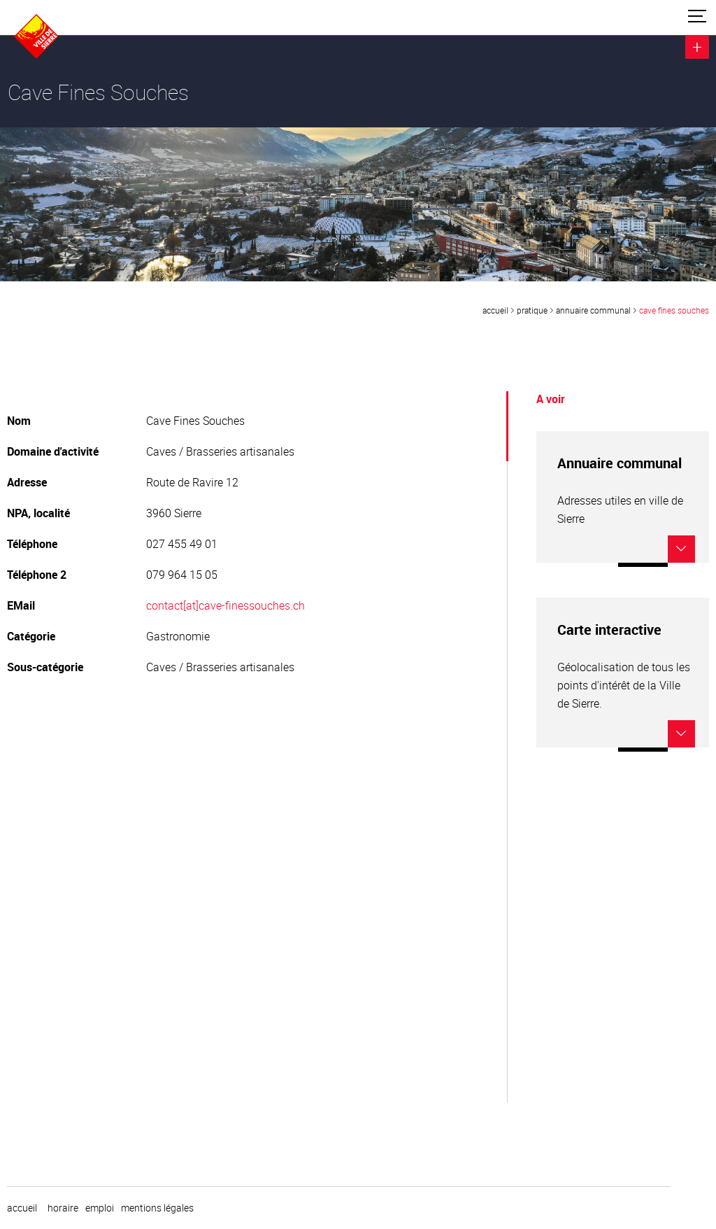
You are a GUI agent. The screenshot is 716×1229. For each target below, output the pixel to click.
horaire (63, 1208)
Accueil (495, 310)
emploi (99, 1208)
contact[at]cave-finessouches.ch (225, 605)
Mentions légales (157, 1208)
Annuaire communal (593, 310)
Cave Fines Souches (674, 310)
